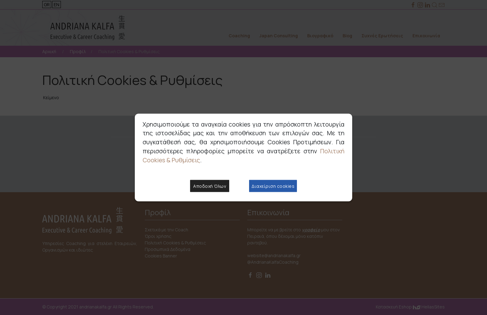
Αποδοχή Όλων (209, 186)
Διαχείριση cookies (273, 186)
